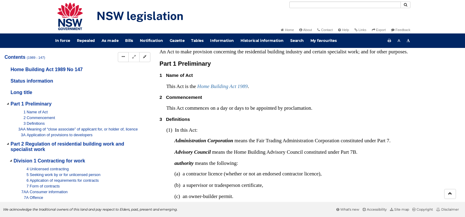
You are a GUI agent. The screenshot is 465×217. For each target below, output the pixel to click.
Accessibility (375, 209)
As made (110, 40)
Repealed (86, 40)
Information (222, 40)
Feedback (400, 30)
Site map (399, 209)
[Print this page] (389, 40)
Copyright (422, 209)
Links (360, 30)
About (305, 30)
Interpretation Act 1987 (354, 62)
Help (343, 30)
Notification (151, 40)
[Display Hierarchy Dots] (123, 57)
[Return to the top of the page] (450, 194)
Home (287, 30)
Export (379, 30)
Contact (325, 30)
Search (297, 40)
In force (62, 40)
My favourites (323, 40)
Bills (129, 40)
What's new (347, 209)
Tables (197, 40)
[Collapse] (144, 57)
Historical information (262, 40)
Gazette (177, 40)
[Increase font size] (408, 40)
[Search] (345, 5)
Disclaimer (447, 209)
